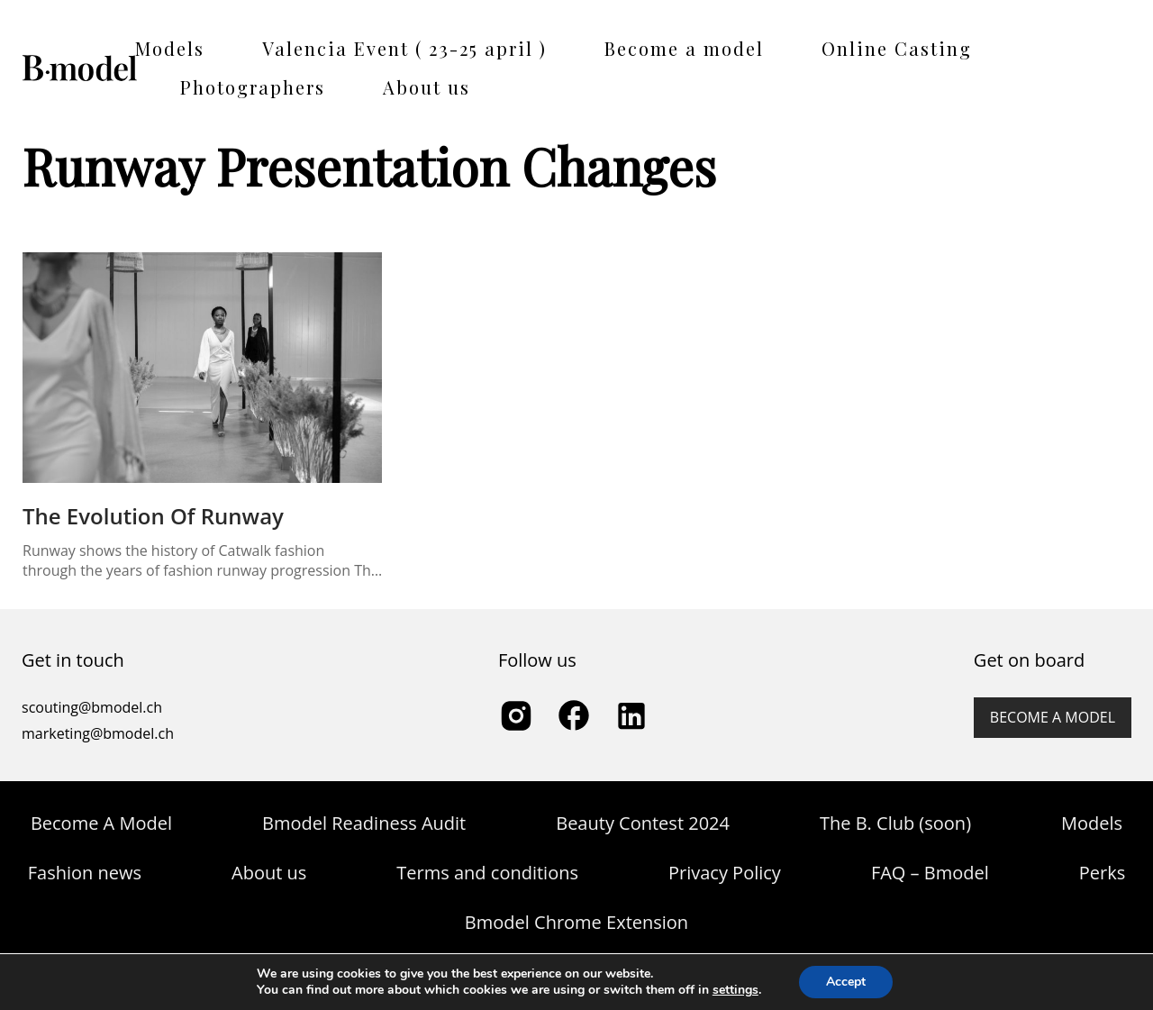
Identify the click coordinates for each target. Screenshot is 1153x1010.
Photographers (252, 87)
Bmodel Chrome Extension (576, 922)
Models (169, 48)
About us (426, 87)
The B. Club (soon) (895, 823)
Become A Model (101, 823)
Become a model (684, 48)
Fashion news (84, 872)
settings (735, 990)
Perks (1102, 872)
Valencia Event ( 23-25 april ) (404, 48)
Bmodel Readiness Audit (364, 823)
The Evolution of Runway (153, 516)
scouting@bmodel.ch (92, 707)
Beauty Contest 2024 (643, 823)
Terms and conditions (487, 872)
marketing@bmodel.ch (98, 733)
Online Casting (897, 48)
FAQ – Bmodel (930, 872)
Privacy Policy (724, 872)
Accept (846, 981)
